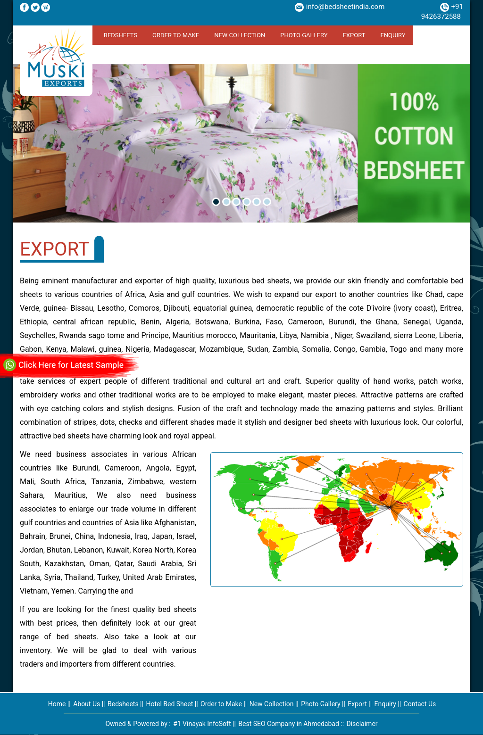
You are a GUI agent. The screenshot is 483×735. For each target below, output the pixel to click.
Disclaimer (362, 723)
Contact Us (420, 704)
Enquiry (392, 35)
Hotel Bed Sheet (169, 704)
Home (57, 704)
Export (353, 35)
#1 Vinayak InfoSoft (202, 723)
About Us (86, 704)
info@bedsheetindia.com (345, 6)
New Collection (239, 35)
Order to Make (175, 35)
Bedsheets (120, 35)
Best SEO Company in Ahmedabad (288, 723)
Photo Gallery (303, 35)
